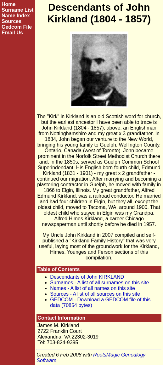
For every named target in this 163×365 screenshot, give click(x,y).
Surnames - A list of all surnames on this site (99, 282)
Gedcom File (17, 27)
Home (8, 4)
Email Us (12, 32)
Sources (11, 21)
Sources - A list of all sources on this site (95, 294)
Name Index (16, 15)
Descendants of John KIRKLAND (87, 277)
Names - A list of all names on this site (92, 288)
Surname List (17, 10)
